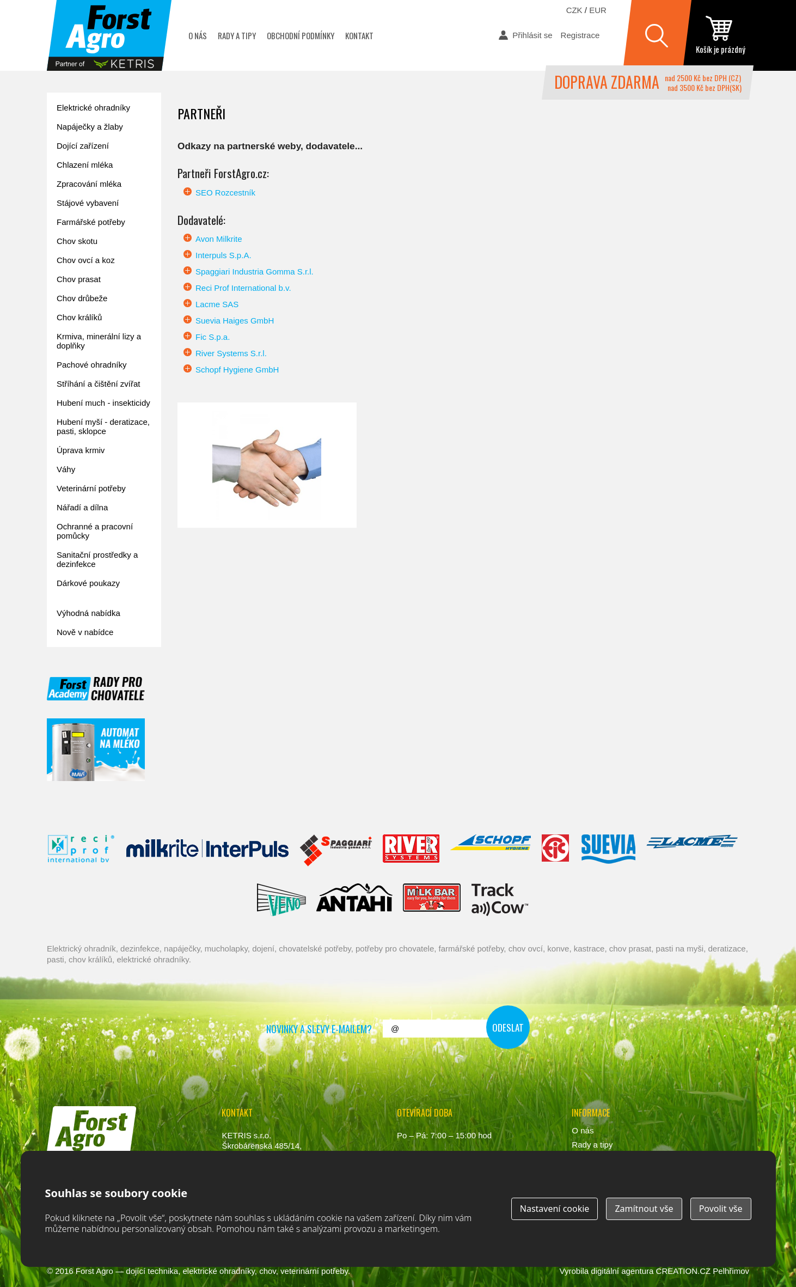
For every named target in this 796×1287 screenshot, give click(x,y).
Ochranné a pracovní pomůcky (95, 531)
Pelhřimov (731, 1271)
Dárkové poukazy (88, 583)
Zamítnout (644, 1209)
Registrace (580, 35)
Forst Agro (94, 1271)
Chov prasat (79, 279)
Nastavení (555, 1209)
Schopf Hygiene (490, 850)
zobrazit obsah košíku (720, 35)
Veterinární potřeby (91, 488)
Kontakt (359, 35)
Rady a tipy (237, 35)
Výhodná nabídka (88, 613)
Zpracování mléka (89, 183)
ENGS (500, 899)
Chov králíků (79, 317)
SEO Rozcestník (225, 192)
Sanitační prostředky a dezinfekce (97, 559)
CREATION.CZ (683, 1271)
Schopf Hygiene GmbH (237, 369)
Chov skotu (77, 241)
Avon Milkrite (218, 238)
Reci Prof (81, 850)
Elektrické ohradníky (93, 107)
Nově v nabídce (85, 632)
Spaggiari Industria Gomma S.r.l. (254, 271)
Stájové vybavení (88, 203)
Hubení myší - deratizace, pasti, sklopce (103, 426)
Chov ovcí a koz (86, 260)
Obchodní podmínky (300, 35)
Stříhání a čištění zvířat (98, 383)
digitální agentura (622, 1271)
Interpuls (207, 850)
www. (88, 1167)
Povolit (721, 1209)
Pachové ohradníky (91, 364)
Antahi (354, 899)
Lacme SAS (216, 304)
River (410, 850)
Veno (281, 899)
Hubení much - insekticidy (103, 402)
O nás (197, 35)
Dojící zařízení (83, 145)
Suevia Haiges (608, 850)
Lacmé (692, 850)
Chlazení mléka (85, 164)
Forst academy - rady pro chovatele (96, 688)
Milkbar (432, 899)
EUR (598, 10)
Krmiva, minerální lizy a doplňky (99, 341)
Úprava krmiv (81, 450)
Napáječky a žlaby (90, 126)
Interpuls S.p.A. (223, 255)
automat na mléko (96, 749)
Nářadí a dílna (82, 507)
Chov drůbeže (82, 298)
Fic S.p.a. (212, 336)
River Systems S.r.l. (231, 353)
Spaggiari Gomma (335, 850)
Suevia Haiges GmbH (234, 320)
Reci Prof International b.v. (243, 287)
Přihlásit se (532, 35)
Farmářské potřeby (91, 222)
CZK (574, 10)
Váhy (66, 469)
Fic (556, 850)
